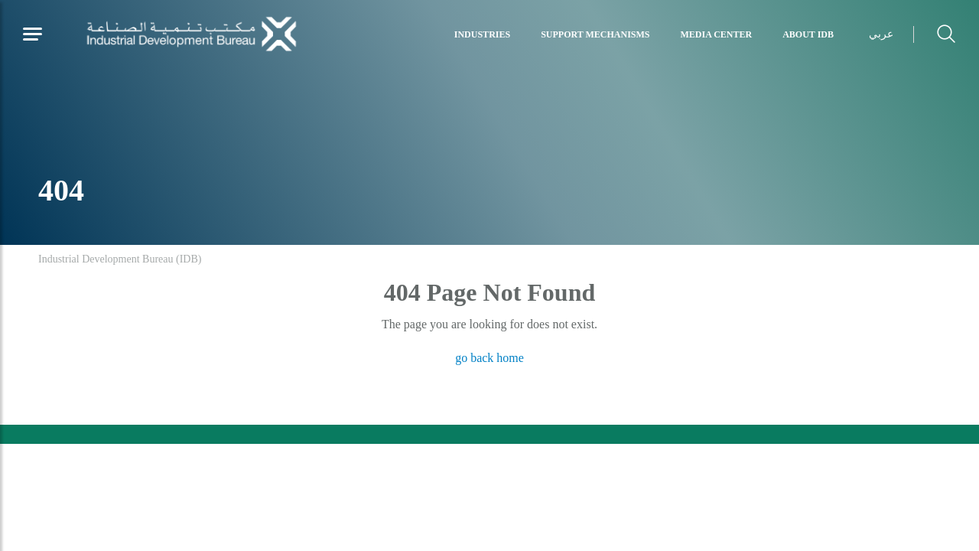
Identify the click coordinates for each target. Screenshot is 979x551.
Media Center (717, 34)
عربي (881, 34)
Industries (482, 34)
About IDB (808, 34)
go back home (489, 357)
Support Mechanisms (595, 34)
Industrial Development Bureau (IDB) (119, 259)
